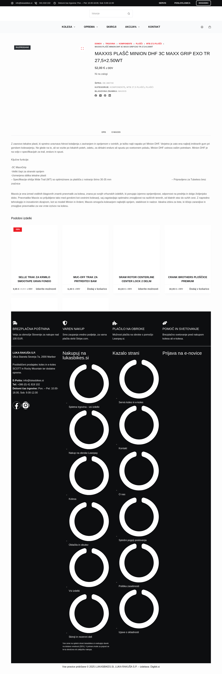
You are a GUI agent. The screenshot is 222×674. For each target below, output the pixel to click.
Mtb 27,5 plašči (135, 87)
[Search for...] (107, 13)
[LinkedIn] (110, 95)
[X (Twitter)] (100, 95)
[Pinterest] (105, 95)
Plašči (150, 87)
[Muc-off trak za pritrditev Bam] (85, 248)
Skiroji (111, 27)
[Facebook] (96, 95)
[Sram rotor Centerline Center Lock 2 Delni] (136, 248)
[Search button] (129, 13)
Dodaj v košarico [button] (97, 289)
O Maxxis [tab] (116, 132)
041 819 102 (44, 3)
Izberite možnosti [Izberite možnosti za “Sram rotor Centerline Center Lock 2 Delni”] (148, 289)
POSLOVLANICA (182, 3)
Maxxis (122, 91)
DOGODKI (203, 3)
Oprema (91, 27)
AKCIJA (133, 27)
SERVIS (162, 3)
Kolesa (69, 27)
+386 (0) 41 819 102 (29, 384)
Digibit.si (155, 666)
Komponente (117, 87)
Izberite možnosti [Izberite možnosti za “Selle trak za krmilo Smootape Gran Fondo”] (46, 289)
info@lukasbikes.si (24, 3)
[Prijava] (202, 27)
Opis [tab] (103, 132)
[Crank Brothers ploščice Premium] (187, 248)
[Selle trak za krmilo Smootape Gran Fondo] (34, 248)
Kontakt (154, 27)
